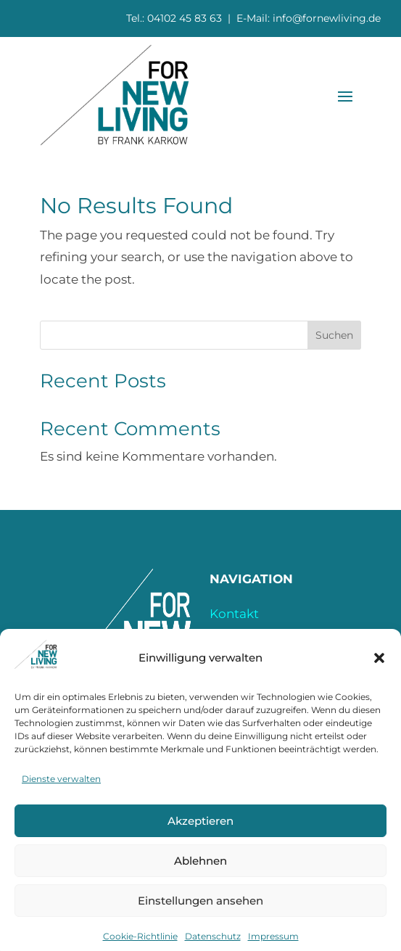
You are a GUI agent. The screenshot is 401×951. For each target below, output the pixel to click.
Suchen (334, 335)
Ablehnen (200, 877)
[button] (379, 674)
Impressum (245, 635)
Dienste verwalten (61, 795)
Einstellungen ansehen (200, 917)
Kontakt (234, 613)
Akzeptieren (200, 837)
